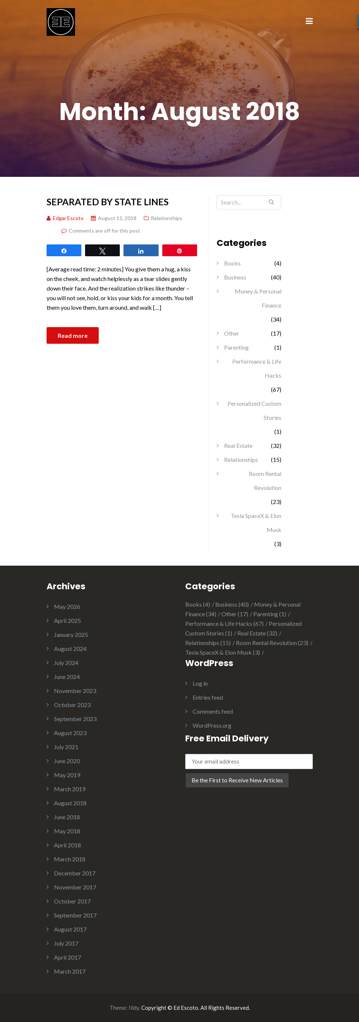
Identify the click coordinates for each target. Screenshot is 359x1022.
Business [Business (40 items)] (232, 604)
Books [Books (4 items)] (197, 604)
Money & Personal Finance (258, 298)
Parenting (236, 347)
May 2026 (67, 606)
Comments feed (213, 711)
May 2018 (67, 830)
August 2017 (70, 929)
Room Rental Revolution (265, 480)
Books (232, 263)
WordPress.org (212, 725)
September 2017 (75, 915)
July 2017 (66, 943)
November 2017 (75, 887)
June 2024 (67, 676)
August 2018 (70, 802)
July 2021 (66, 746)
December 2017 (74, 873)
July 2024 (66, 662)
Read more (73, 335)
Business (235, 277)
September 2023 (75, 718)
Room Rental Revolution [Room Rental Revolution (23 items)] (272, 642)
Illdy (134, 1007)
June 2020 (67, 760)
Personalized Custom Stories (254, 410)
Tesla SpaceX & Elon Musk (256, 522)
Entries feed (208, 697)
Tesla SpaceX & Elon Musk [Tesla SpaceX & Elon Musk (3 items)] (222, 652)
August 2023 (70, 732)
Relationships (166, 218)
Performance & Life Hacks (256, 368)
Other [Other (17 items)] (234, 613)
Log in (200, 683)
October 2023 (72, 704)
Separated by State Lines (108, 201)
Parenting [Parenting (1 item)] (269, 613)
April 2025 (67, 620)
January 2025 (71, 634)
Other (231, 333)
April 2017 (67, 957)
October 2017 (72, 901)
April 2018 (67, 844)
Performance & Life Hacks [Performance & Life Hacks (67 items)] (224, 623)
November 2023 (75, 690)
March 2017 (69, 971)
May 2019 (67, 774)
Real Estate (238, 445)
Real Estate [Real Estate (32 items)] (257, 633)
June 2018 (67, 816)
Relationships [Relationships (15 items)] (208, 642)
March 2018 (69, 858)
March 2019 (69, 788)
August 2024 (70, 648)
